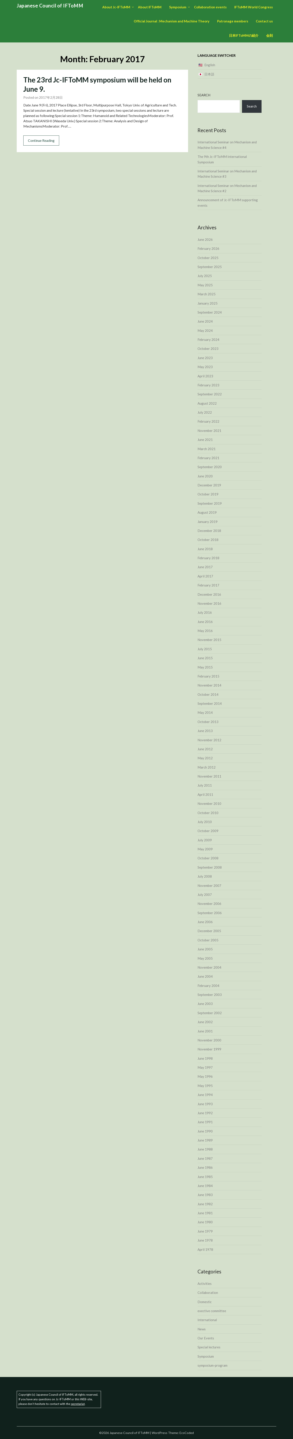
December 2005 (209, 931)
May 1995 (205, 1086)
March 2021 (207, 449)
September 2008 (210, 867)
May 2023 (205, 367)
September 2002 (210, 1013)
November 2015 (209, 640)
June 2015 (205, 658)
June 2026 (205, 239)
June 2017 (205, 567)
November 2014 (209, 685)
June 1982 (205, 1204)
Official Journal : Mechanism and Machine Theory (171, 21)
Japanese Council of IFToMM (50, 6)
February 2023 (208, 385)
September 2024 (210, 312)
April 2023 (205, 376)
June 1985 (205, 1177)
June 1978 (205, 1240)
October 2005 (208, 940)
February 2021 (208, 458)
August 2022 (207, 403)
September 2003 (210, 995)
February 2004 (208, 986)
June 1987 (205, 1158)
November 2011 (209, 776)
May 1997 (205, 1067)
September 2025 (210, 267)
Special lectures (209, 1347)
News (202, 1329)
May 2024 (205, 330)
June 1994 (205, 1095)
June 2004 (205, 976)
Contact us (264, 21)
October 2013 (208, 722)
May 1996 (205, 1076)
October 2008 (208, 858)
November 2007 (209, 886)
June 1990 (205, 1131)
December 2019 (209, 485)
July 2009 (205, 840)
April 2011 (205, 794)
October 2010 (208, 813)
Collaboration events (210, 7)
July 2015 (205, 649)
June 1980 (205, 1222)
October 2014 (208, 694)
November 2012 (209, 740)
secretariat (78, 1404)
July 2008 (205, 876)
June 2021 (205, 440)
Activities (205, 1284)
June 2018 (205, 549)
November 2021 (209, 431)
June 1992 (205, 1113)
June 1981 (205, 1213)
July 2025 (205, 276)
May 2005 (205, 958)
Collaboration (208, 1293)
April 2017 (205, 576)
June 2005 (205, 949)
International (207, 1320)
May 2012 (205, 758)
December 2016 (209, 594)
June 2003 (205, 1004)
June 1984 (205, 1186)
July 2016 (205, 612)
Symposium (177, 7)
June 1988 (205, 1149)
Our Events (206, 1338)
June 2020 (205, 476)
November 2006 (209, 904)
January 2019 (208, 522)
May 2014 (205, 712)
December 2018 (209, 531)
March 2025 (207, 294)
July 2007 (205, 895)
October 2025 (208, 258)
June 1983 (205, 1195)
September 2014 (210, 703)
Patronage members (232, 21)
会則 (269, 35)
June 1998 (205, 1058)
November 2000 (209, 1040)
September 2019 (210, 503)
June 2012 (205, 749)
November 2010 (209, 803)
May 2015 (205, 667)
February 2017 (208, 585)
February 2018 (208, 558)
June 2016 (205, 622)
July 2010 (205, 822)
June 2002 (205, 1022)
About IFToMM (149, 7)
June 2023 (205, 358)
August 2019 (207, 512)
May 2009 (205, 849)
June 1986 (205, 1167)
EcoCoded (186, 1433)
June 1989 (205, 1140)
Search (204, 95)
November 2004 (209, 967)
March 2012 (207, 767)
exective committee (212, 1311)
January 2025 (208, 303)
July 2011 (205, 785)
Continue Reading (41, 140)
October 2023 (208, 349)
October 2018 (208, 540)
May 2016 (205, 631)
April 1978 (205, 1249)
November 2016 (209, 603)
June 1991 (205, 1122)
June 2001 (205, 1031)
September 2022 (210, 394)
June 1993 (205, 1104)
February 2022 (208, 421)
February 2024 (208, 339)
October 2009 (208, 831)
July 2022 (205, 412)
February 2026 (208, 248)
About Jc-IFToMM (116, 7)
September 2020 (210, 467)
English (209, 65)
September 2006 (210, 913)
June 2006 (205, 922)
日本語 (209, 74)
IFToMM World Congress (253, 7)
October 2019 (208, 494)
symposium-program (212, 1365)
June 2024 (205, 321)
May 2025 (205, 285)
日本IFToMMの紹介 (243, 35)
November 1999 (209, 1049)
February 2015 (208, 676)
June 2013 (205, 731)
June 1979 (205, 1231)
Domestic (205, 1302)
